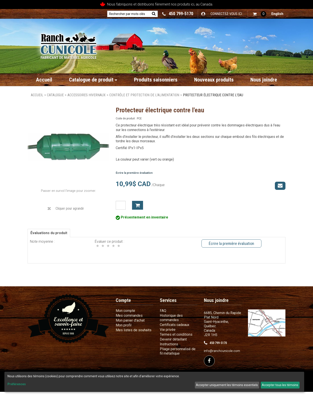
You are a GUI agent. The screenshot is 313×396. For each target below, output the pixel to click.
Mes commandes (129, 320)
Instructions (169, 348)
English (277, 14)
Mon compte (125, 315)
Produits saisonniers (155, 80)
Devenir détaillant (173, 343)
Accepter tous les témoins (280, 385)
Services (168, 304)
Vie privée (167, 334)
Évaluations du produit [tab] (48, 237)
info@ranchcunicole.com (222, 355)
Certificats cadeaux (174, 329)
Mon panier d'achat (130, 324)
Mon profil (123, 329)
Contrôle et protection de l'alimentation (144, 95)
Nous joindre (263, 80)
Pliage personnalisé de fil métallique (178, 355)
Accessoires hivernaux (86, 95)
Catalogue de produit (93, 80)
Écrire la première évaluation (134, 172)
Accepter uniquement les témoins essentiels (227, 385)
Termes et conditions (176, 339)
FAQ (163, 315)
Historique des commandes (171, 322)
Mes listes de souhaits (133, 334)
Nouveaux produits (214, 80)
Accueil (44, 80)
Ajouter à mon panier (137, 205)
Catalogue (55, 95)
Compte (123, 304)
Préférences (16, 384)
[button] (259, 14)
